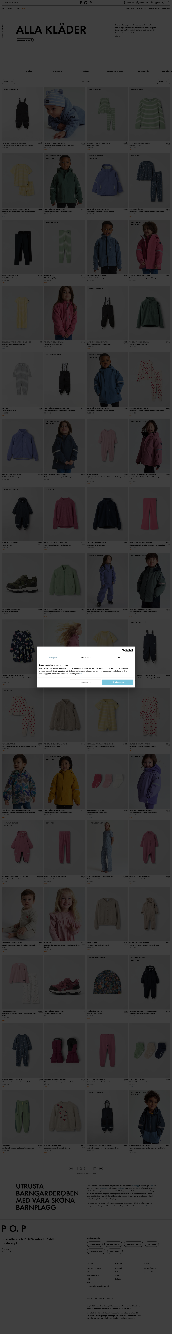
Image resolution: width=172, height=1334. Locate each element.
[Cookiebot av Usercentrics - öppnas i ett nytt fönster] (123, 650)
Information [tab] (86, 658)
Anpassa (85, 682)
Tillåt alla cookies (117, 682)
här (80, 674)
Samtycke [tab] (53, 658)
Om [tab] (118, 658)
